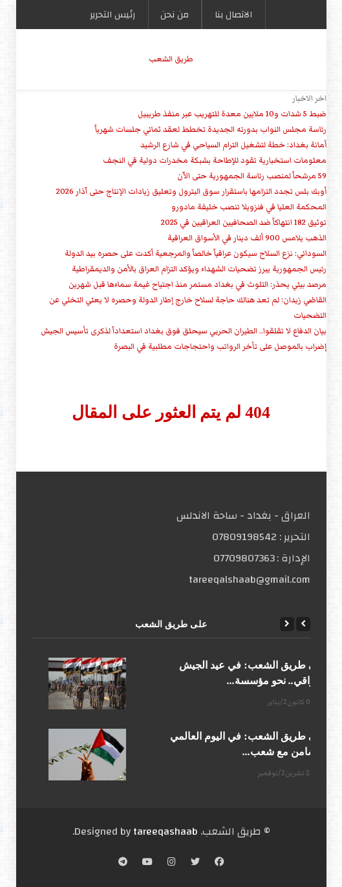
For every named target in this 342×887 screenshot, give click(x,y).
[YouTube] (147, 863)
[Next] (287, 624)
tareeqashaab (165, 831)
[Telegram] (123, 863)
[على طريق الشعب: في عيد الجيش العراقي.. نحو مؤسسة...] (87, 683)
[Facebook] (219, 863)
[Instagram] (171, 863)
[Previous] (303, 624)
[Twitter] (195, 863)
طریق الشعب (171, 59)
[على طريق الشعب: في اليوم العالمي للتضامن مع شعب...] (87, 754)
